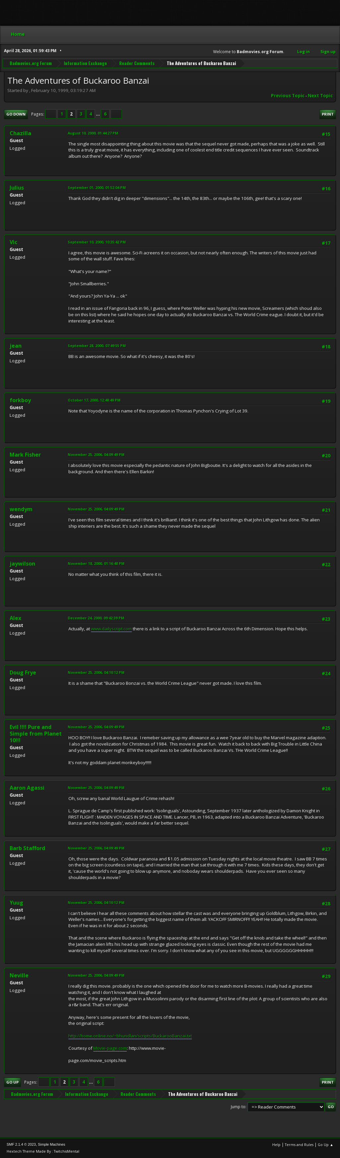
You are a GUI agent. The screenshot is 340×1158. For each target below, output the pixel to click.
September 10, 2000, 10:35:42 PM (97, 241)
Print (328, 114)
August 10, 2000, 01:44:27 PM (93, 133)
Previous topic (287, 96)
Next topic (320, 96)
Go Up (12, 1082)
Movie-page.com (110, 1048)
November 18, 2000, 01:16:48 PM (96, 563)
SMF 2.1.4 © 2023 (21, 1144)
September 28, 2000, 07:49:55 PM (97, 345)
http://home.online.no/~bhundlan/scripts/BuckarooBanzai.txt (130, 1036)
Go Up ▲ (325, 1144)
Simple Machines (51, 1144)
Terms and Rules (299, 1144)
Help (276, 1144)
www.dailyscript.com (111, 629)
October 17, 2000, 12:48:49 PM (94, 400)
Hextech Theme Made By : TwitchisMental (43, 1151)
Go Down (16, 114)
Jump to (238, 1107)
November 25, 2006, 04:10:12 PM (96, 672)
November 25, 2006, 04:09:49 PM (96, 454)
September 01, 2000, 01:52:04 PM (97, 187)
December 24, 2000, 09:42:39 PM (96, 617)
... (98, 114)
